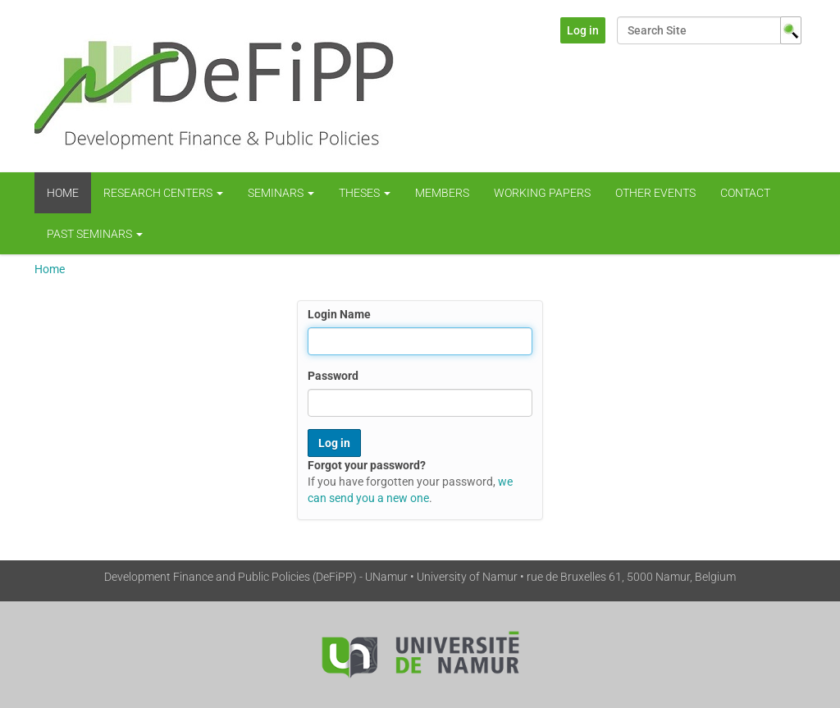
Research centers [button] (163, 192)
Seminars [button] (281, 192)
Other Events (655, 192)
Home (63, 192)
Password (333, 375)
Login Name (339, 314)
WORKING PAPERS (542, 192)
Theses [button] (364, 192)
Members (442, 192)
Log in (583, 30)
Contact (745, 192)
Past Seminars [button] (95, 233)
